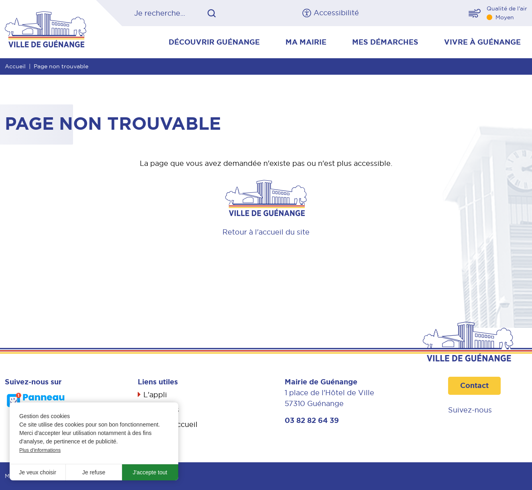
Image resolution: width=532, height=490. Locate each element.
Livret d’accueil (170, 424)
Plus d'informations (40, 450)
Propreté (159, 438)
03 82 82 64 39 (312, 420)
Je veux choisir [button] (37, 472)
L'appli (155, 394)
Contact (474, 385)
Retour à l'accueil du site (266, 232)
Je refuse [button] (94, 472)
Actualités (161, 409)
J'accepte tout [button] (150, 472)
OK (211, 13)
